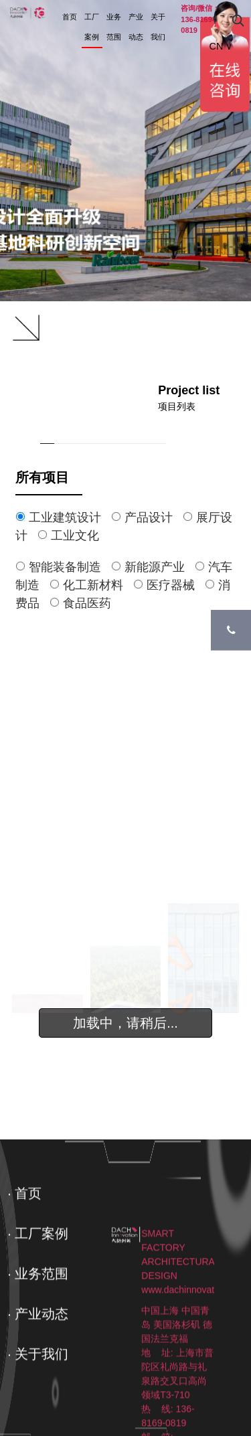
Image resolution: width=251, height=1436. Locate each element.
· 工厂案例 (37, 1272)
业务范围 (113, 27)
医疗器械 (169, 585)
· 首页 (24, 1232)
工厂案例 (91, 27)
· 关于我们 (37, 1393)
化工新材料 (91, 585)
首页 (69, 17)
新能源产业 (153, 567)
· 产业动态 (37, 1353)
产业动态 (136, 27)
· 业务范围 (37, 1312)
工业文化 (71, 535)
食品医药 (84, 603)
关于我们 (158, 27)
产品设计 (147, 517)
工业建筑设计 (63, 517)
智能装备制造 (63, 567)
